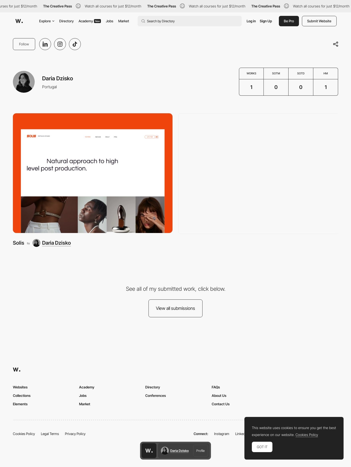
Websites (20, 387)
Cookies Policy (24, 434)
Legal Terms (50, 434)
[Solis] (93, 173)
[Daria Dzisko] (51, 243)
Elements (20, 404)
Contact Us (221, 404)
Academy (90, 21)
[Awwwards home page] (149, 450)
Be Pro (289, 21)
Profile (200, 451)
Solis (18, 243)
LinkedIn (241, 434)
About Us (219, 395)
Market (123, 21)
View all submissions (175, 308)
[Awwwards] (19, 21)
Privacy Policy (75, 434)
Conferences (155, 395)
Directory (66, 21)
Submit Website (319, 21)
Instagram (221, 434)
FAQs (216, 387)
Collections (21, 395)
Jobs (109, 21)
